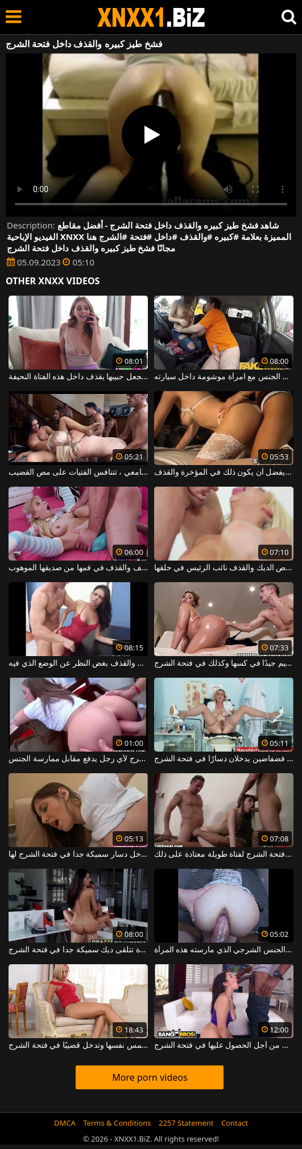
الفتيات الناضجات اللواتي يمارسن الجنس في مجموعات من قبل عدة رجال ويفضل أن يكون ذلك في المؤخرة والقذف (223, 472)
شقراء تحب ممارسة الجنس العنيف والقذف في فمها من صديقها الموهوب (78, 568)
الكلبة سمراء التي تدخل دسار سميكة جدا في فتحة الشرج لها (78, 854)
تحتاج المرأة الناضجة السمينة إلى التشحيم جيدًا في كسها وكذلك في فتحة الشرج (223, 663)
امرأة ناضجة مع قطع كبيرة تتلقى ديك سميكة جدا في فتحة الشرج (78, 950)
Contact (234, 1123)
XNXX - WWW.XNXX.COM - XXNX (151, 17)
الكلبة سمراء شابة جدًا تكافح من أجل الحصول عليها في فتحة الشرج (223, 1045)
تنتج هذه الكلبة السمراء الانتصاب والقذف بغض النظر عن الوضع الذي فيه (78, 663)
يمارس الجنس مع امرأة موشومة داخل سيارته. (223, 376)
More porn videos (149, 1077)
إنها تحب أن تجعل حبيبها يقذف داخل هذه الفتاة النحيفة (78, 376)
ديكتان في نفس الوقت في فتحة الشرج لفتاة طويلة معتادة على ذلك (223, 854)
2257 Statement (186, 1123)
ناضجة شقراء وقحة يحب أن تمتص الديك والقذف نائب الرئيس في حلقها (223, 568)
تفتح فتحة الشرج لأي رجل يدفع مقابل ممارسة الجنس (78, 759)
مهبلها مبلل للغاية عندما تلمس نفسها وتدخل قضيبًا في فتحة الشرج (78, 1045)
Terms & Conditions (117, 1123)
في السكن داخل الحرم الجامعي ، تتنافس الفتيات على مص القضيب (78, 472)
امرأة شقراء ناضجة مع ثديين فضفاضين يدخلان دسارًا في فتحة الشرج (223, 759)
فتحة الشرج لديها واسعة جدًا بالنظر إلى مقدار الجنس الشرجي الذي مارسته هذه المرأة (223, 950)
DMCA (65, 1123)
